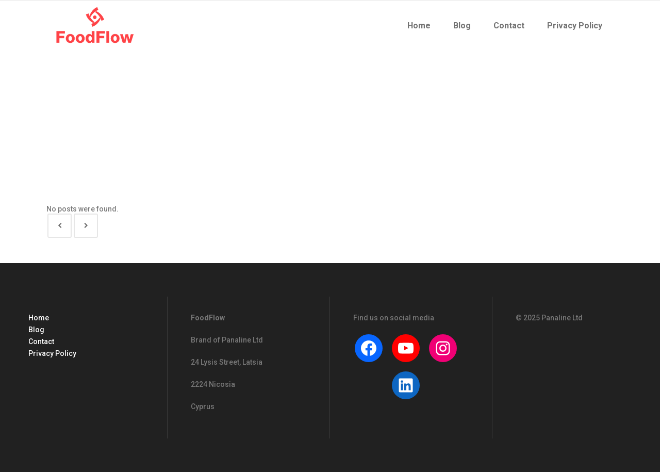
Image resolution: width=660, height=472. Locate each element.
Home (38, 318)
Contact (41, 341)
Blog (36, 329)
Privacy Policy (52, 353)
